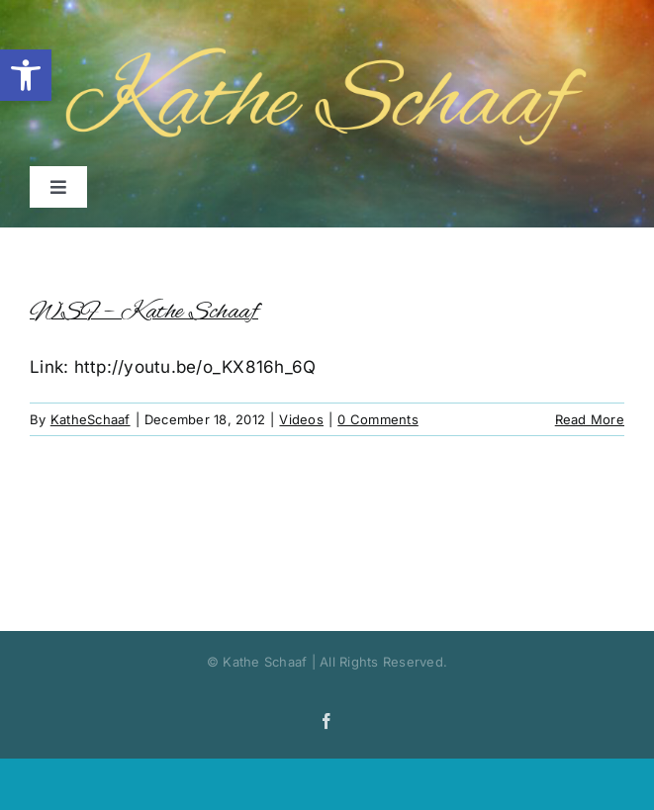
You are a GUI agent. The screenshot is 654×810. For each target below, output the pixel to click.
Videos (301, 419)
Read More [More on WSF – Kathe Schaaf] (589, 419)
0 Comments (378, 419)
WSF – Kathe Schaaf (144, 312)
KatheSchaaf (90, 419)
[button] (25, 75)
